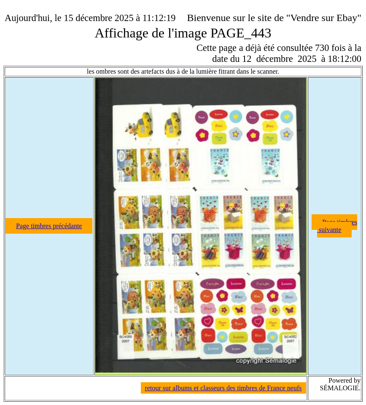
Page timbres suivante (337, 225)
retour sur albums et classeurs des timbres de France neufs (223, 388)
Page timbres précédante (49, 225)
